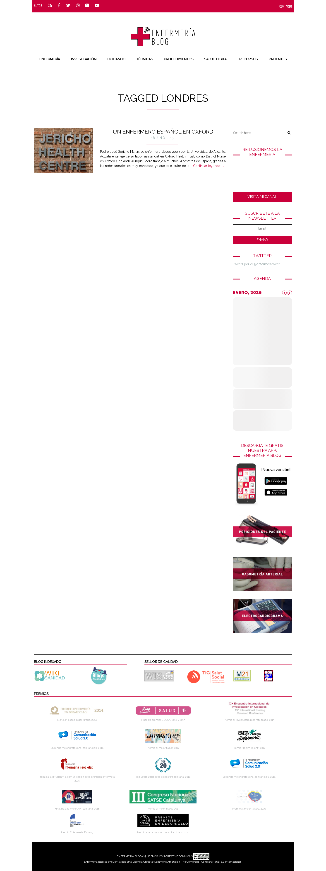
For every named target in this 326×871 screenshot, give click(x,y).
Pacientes (278, 59)
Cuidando (116, 59)
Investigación (83, 59)
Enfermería (49, 59)
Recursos (248, 59)
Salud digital (216, 59)
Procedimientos (178, 59)
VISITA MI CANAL (262, 197)
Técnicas (144, 59)
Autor (38, 5)
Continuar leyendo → (208, 166)
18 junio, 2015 (162, 138)
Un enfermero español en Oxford (163, 131)
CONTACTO (285, 6)
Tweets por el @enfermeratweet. (256, 264)
